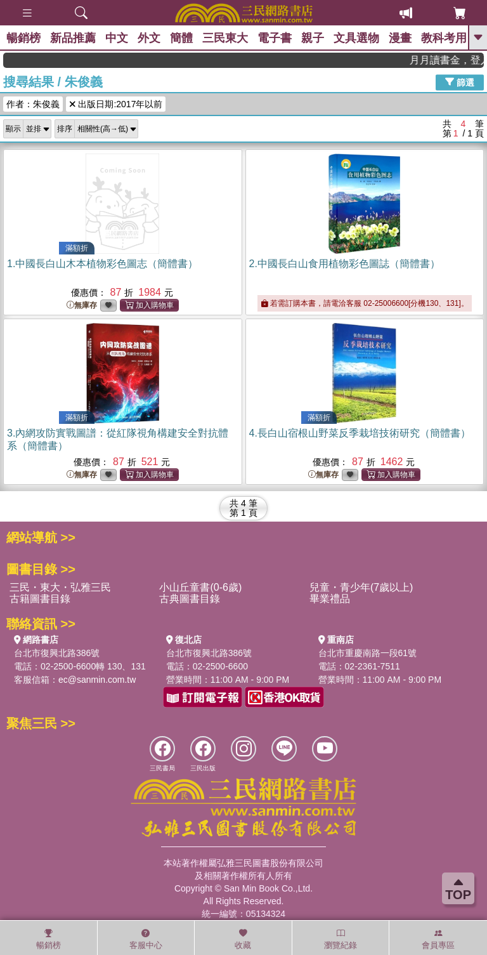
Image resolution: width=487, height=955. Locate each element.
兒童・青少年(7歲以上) (361, 587)
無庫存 (82, 305)
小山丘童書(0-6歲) (200, 587)
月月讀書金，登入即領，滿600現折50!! (454, 60)
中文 (116, 38)
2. (344, 263)
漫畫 (400, 38)
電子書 (274, 38)
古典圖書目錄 (189, 598)
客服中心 (145, 939)
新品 (73, 38)
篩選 (459, 82)
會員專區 (438, 939)
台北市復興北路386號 (57, 653)
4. (360, 433)
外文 (149, 38)
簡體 (181, 38)
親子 (312, 38)
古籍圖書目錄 (40, 598)
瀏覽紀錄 (340, 939)
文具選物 (356, 38)
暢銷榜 (23, 38)
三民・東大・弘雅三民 (60, 587)
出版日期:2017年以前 (115, 104)
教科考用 (444, 38)
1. (102, 263)
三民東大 (225, 38)
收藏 (243, 939)
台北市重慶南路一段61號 (367, 653)
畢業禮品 (329, 598)
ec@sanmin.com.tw (97, 680)
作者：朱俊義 (33, 104)
